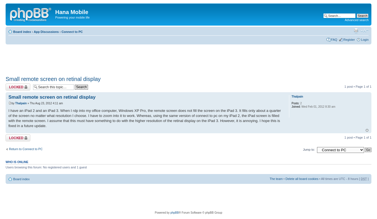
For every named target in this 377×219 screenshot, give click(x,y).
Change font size (364, 30)
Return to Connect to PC (26, 149)
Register (349, 39)
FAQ (334, 39)
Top (367, 130)
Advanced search (357, 20)
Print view (356, 30)
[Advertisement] (108, 58)
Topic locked (18, 87)
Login (365, 39)
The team (276, 178)
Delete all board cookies (301, 178)
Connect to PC (72, 31)
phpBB (174, 212)
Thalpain (21, 103)
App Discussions (46, 31)
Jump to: (309, 149)
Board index (22, 31)
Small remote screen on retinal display (53, 79)
